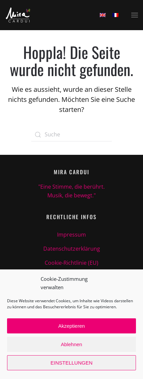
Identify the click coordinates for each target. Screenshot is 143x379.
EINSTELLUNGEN (71, 363)
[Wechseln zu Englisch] (102, 15)
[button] (134, 15)
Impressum (71, 234)
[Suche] (71, 134)
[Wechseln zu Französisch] (115, 15)
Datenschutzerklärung (71, 248)
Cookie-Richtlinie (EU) (71, 262)
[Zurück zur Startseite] (18, 15)
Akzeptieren (71, 326)
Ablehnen (71, 344)
